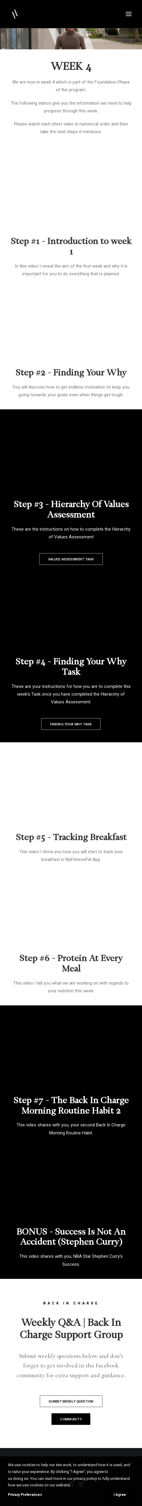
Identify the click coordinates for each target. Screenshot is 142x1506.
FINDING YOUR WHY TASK (71, 724)
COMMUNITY (71, 1419)
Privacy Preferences (25, 1495)
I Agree (120, 1495)
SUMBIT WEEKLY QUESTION (71, 1401)
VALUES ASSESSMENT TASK (71, 559)
